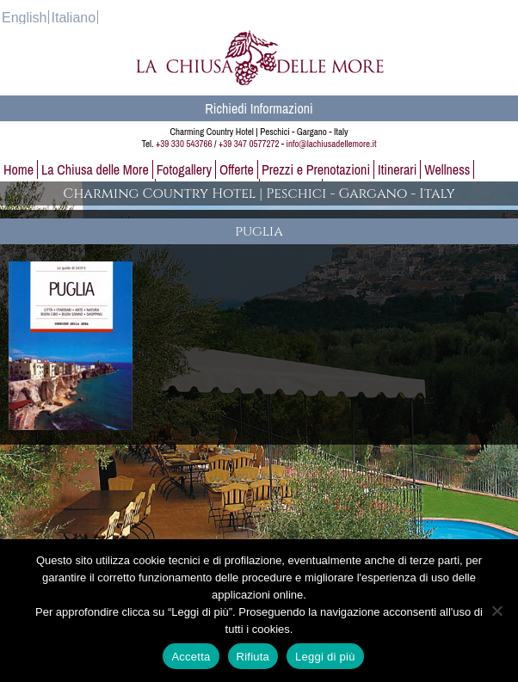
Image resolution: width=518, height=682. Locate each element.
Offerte (236, 169)
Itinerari (397, 169)
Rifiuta (253, 656)
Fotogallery (184, 169)
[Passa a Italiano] (73, 17)
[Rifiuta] (496, 610)
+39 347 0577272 (249, 144)
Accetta (190, 656)
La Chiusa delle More (95, 169)
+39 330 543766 (184, 144)
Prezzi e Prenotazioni (316, 169)
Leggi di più (325, 656)
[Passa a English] (24, 17)
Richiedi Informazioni (258, 108)
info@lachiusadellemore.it (332, 144)
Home (18, 169)
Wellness (447, 169)
